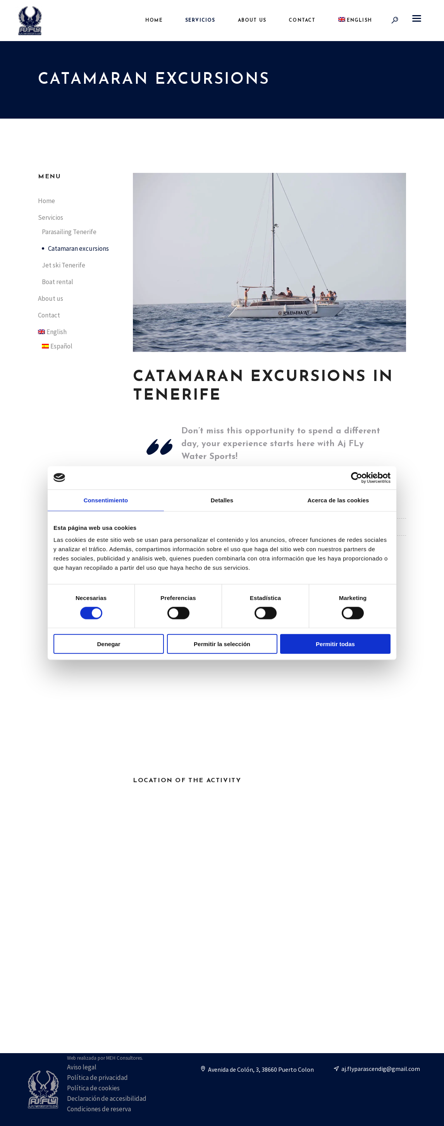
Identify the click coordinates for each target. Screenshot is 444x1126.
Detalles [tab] (222, 500)
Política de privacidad (97, 1077)
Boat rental (57, 282)
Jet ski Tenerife (63, 265)
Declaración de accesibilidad (106, 1098)
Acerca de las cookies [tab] (338, 500)
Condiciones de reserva (99, 1109)
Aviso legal (81, 1067)
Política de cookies (93, 1088)
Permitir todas (335, 644)
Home (46, 201)
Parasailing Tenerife (69, 232)
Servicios (50, 217)
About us (50, 298)
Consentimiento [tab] (106, 500)
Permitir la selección (222, 644)
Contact (49, 315)
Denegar (108, 644)
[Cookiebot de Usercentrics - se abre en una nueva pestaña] (357, 477)
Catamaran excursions (78, 248)
